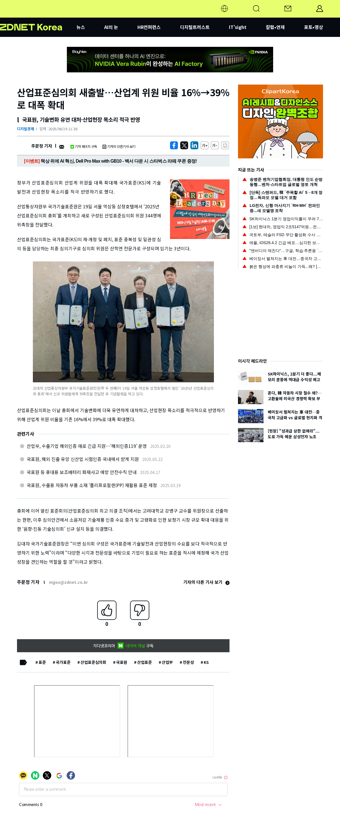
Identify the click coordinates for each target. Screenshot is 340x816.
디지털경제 (25, 128)
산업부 (167, 662)
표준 (42, 662)
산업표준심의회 (93, 662)
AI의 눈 (111, 27)
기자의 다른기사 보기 (119, 146)
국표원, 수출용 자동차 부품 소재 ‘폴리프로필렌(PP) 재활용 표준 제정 (92, 485)
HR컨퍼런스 (149, 27)
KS (206, 662)
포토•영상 (313, 27)
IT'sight (237, 27)
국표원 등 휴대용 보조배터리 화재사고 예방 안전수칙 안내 (82, 472)
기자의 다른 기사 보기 (206, 582)
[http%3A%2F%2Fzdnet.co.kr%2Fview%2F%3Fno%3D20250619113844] (194, 145)
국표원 (121, 662)
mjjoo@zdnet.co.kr (68, 582)
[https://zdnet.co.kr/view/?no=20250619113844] (174, 145)
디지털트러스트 (195, 27)
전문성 (188, 662)
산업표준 (144, 662)
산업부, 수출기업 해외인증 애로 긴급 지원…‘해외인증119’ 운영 (87, 445)
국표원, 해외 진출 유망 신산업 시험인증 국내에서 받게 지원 (83, 459)
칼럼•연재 (275, 27)
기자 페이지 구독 (83, 146)
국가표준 (63, 662)
